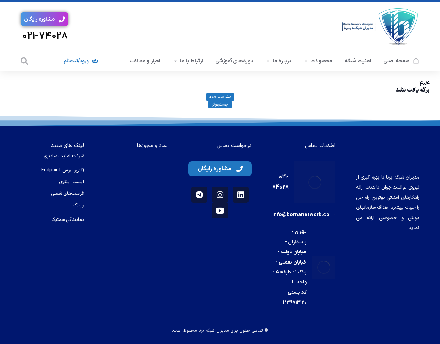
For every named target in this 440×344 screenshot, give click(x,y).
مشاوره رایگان (44, 19)
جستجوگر (220, 104)
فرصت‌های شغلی (67, 193)
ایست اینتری (71, 181)
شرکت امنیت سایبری (64, 156)
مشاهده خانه (220, 97)
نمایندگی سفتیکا (68, 219)
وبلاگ (78, 205)
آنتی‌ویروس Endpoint (62, 170)
